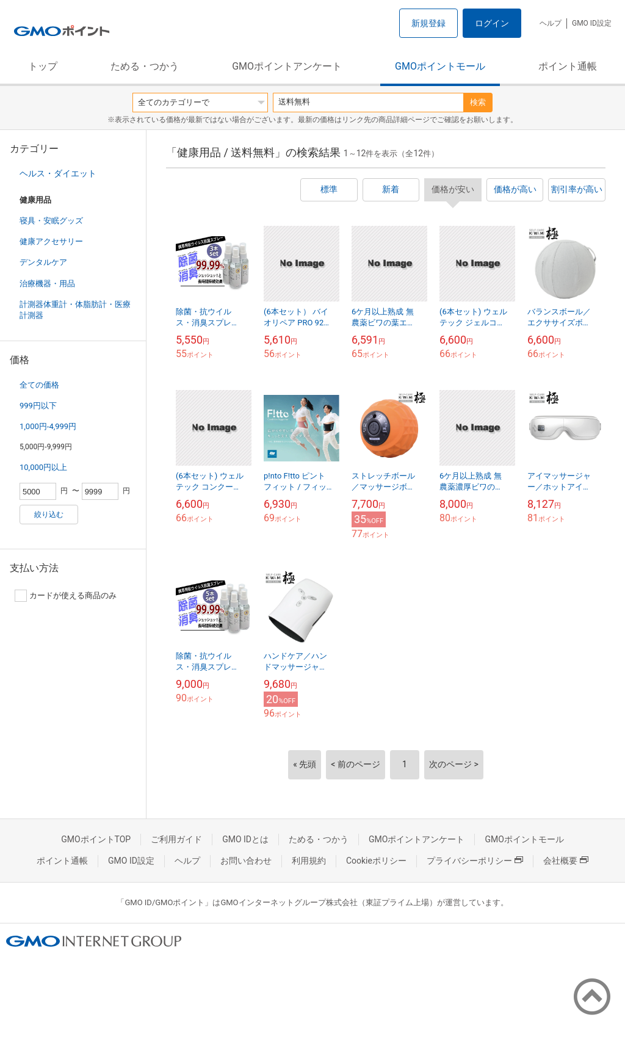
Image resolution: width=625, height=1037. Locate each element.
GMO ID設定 (592, 23)
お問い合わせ (246, 860)
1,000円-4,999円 (48, 426)
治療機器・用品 (47, 283)
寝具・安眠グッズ (51, 220)
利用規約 (309, 860)
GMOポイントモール (440, 66)
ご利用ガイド (176, 839)
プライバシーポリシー (475, 860)
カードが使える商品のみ (66, 596)
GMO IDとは (245, 839)
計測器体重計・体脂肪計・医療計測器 (75, 310)
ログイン (492, 23)
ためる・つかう (144, 66)
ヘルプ (551, 23)
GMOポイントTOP (96, 839)
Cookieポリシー (376, 860)
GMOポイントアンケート (287, 66)
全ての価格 (39, 384)
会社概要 (565, 860)
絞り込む (48, 514)
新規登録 (428, 23)
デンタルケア (43, 262)
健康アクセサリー (51, 241)
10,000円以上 (43, 467)
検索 (478, 102)
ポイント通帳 (567, 66)
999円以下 (38, 405)
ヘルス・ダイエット (58, 173)
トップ (42, 66)
